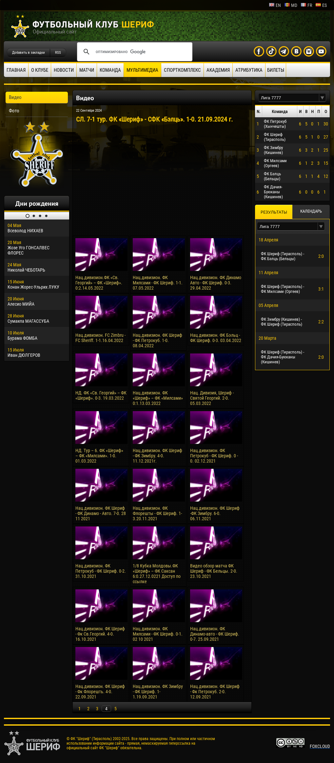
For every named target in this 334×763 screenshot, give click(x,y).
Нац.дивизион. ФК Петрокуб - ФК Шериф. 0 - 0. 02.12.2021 (214, 456)
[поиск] (134, 52)
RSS (58, 52)
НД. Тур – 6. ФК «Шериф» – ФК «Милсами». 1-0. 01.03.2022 (99, 456)
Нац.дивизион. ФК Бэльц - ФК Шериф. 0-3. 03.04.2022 (215, 338)
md (290, 5)
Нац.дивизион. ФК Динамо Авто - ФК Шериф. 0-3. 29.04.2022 (215, 283)
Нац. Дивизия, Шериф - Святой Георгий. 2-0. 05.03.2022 (212, 398)
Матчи (86, 70)
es (321, 5)
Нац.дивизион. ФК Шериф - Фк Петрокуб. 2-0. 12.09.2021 (215, 691)
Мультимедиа (142, 70)
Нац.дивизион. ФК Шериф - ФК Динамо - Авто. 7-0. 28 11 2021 (100, 513)
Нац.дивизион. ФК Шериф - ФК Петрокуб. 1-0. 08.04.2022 (157, 340)
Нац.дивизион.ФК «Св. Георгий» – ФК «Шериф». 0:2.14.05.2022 (98, 283)
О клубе (39, 70)
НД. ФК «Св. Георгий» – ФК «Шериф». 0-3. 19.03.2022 (101, 395)
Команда (110, 70)
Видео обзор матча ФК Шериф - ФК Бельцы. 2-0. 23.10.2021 (213, 571)
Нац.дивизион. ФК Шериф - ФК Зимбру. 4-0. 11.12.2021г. (157, 456)
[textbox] (288, 98)
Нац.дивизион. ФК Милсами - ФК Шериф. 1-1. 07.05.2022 (158, 283)
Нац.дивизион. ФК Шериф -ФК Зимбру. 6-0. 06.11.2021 (215, 513)
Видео (15, 97)
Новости (64, 70)
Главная (16, 70)
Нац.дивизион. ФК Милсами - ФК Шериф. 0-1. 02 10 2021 (158, 634)
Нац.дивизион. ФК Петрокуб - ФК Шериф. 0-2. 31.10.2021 (100, 571)
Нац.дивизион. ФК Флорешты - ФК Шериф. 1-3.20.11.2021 (157, 513)
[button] (322, 98)
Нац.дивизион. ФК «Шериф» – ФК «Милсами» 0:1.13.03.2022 (158, 398)
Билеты (275, 70)
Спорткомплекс (182, 70)
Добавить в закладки (28, 52)
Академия (218, 70)
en (275, 5)
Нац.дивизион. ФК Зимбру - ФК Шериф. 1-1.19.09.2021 (158, 691)
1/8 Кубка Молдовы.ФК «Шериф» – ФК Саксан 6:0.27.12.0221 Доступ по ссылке (157, 573)
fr (306, 5)
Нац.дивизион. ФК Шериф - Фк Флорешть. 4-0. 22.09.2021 (100, 691)
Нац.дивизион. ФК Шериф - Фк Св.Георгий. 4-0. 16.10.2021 (100, 634)
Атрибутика (249, 70)
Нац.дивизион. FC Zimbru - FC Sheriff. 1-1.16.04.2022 (100, 338)
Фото (14, 111)
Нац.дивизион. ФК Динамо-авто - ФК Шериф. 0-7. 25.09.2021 (214, 634)
